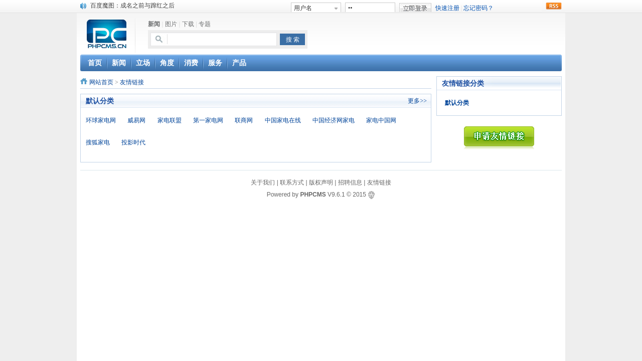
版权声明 (321, 182)
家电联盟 (169, 120)
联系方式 (292, 182)
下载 (188, 24)
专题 (205, 24)
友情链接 (132, 82)
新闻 (154, 24)
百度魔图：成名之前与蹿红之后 (132, 5)
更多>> (417, 100)
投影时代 (133, 142)
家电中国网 (381, 120)
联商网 (244, 120)
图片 (171, 24)
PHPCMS (313, 194)
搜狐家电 (98, 142)
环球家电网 (101, 120)
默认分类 (457, 102)
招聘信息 (350, 182)
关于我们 (263, 182)
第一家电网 (208, 120)
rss (554, 6)
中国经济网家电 (333, 120)
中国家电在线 (283, 120)
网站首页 (101, 82)
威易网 (136, 120)
